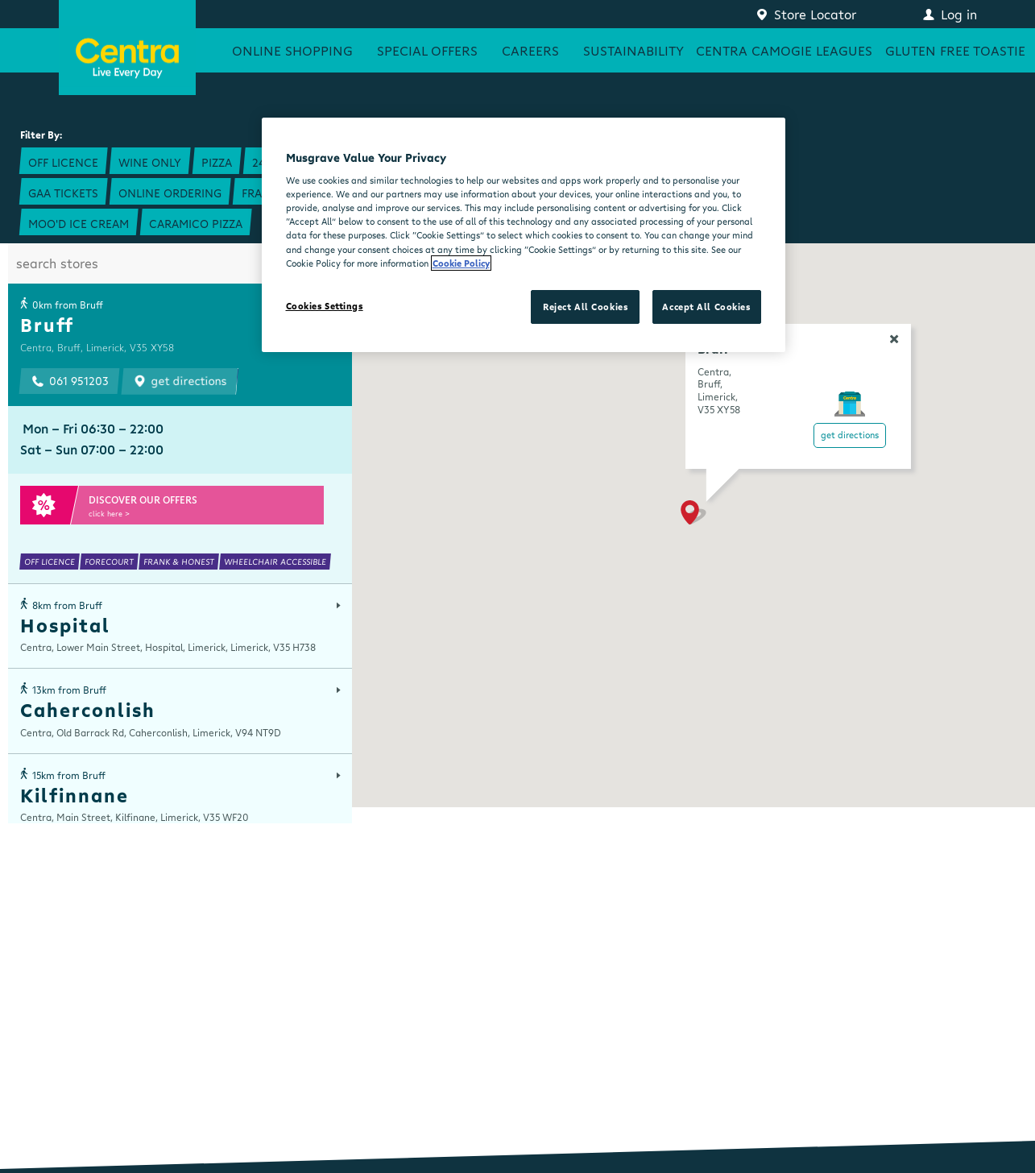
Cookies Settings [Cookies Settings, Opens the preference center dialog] (324, 306)
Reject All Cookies (585, 307)
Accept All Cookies (706, 307)
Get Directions (850, 435)
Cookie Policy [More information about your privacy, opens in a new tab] (461, 263)
